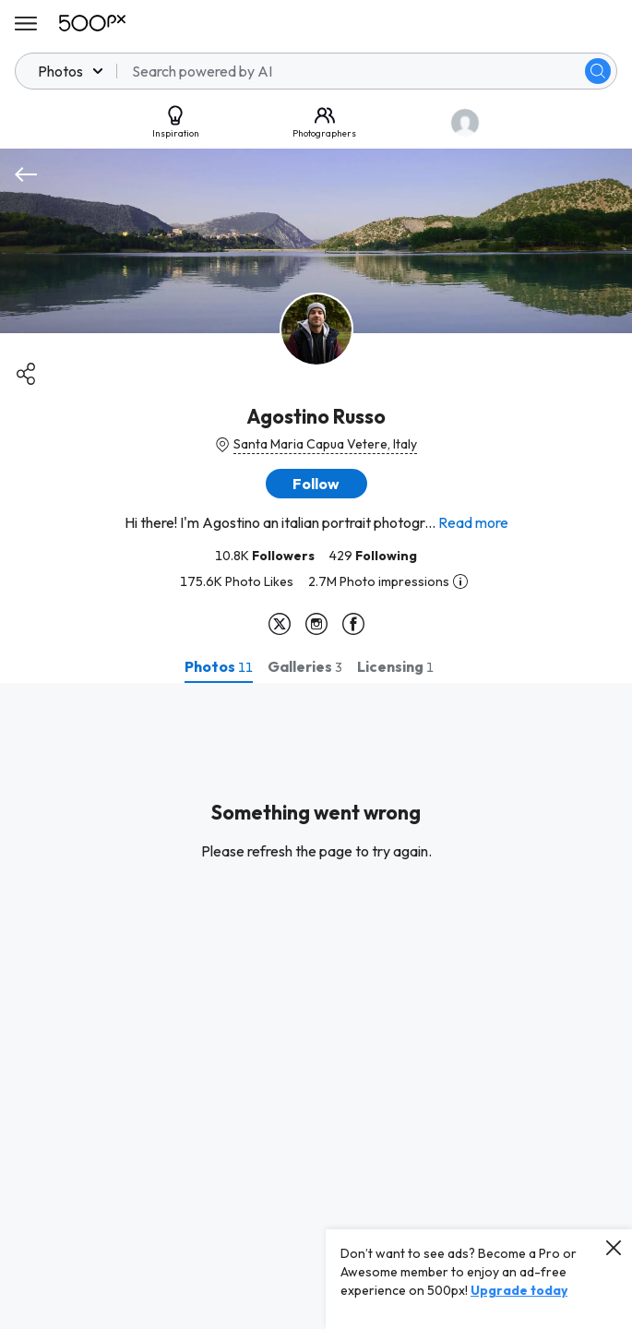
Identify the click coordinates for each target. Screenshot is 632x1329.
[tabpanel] (316, 1006)
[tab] (218, 666)
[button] (316, 483)
